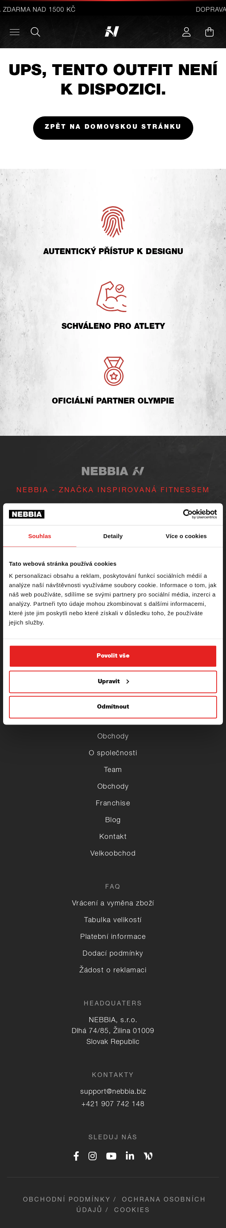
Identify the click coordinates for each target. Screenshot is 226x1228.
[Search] (35, 31)
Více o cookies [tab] (186, 535)
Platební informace (113, 937)
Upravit (113, 681)
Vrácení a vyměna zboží (113, 903)
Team (113, 770)
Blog (113, 820)
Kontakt (113, 837)
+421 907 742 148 (113, 1104)
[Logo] (113, 32)
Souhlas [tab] (39, 535)
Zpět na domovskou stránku (113, 128)
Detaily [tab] (113, 535)
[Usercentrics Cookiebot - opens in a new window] (183, 514)
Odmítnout (113, 707)
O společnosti (113, 753)
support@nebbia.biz (113, 1092)
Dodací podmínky (113, 954)
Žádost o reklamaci (113, 970)
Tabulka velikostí (113, 920)
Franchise (113, 803)
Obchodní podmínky (67, 1200)
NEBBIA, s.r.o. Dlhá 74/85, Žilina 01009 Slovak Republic (113, 1031)
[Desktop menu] (14, 31)
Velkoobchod (113, 854)
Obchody (113, 736)
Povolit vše (113, 656)
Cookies (132, 1211)
